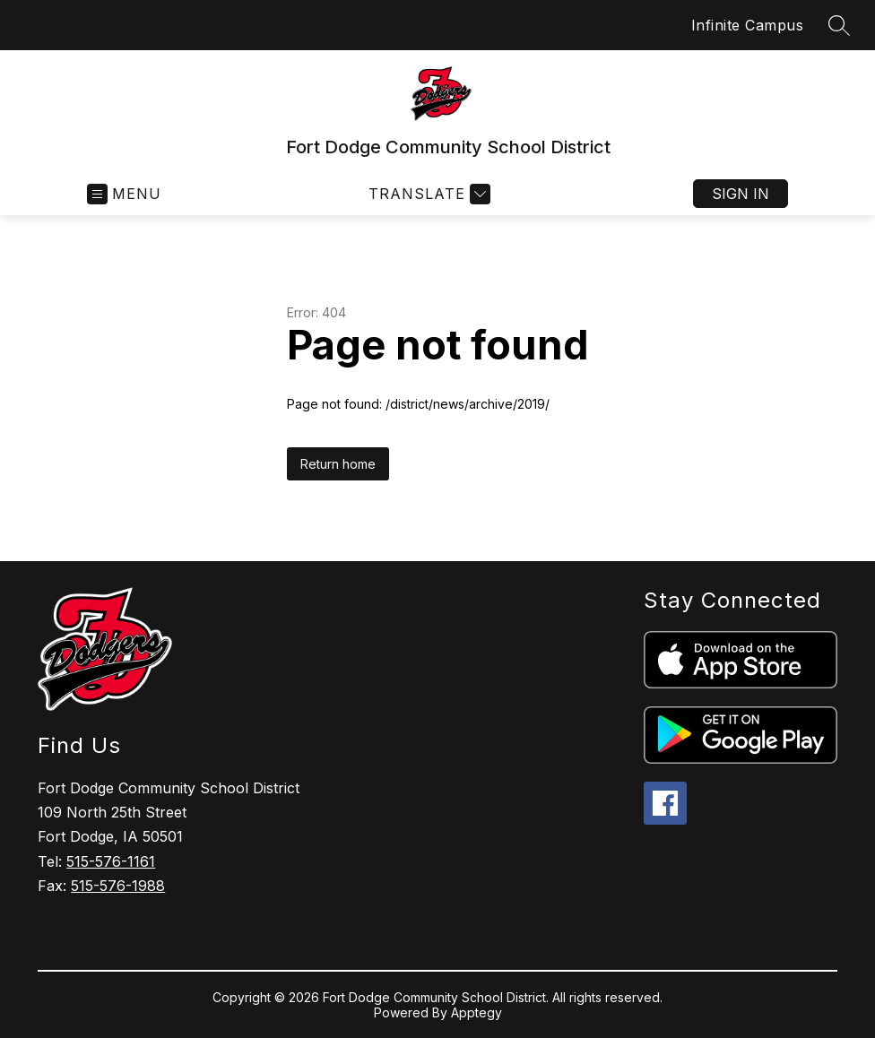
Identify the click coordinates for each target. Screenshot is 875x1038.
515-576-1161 (110, 861)
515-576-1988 (118, 886)
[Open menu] (124, 194)
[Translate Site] (427, 194)
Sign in (740, 194)
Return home (338, 463)
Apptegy (476, 1012)
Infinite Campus (747, 25)
